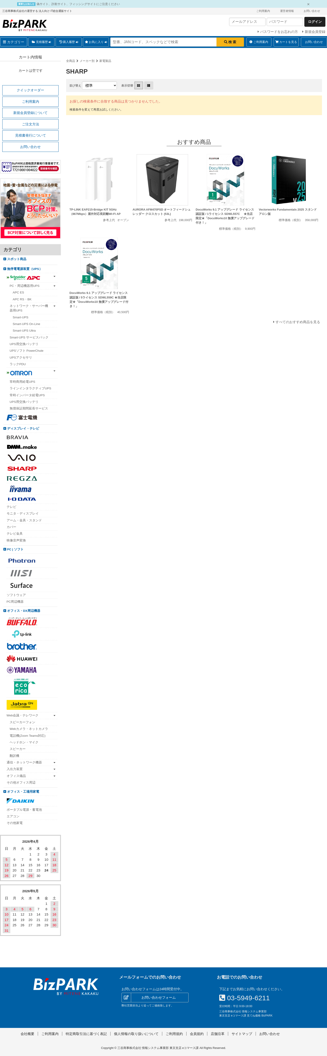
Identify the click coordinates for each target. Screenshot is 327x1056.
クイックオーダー (30, 90)
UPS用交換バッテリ (24, 344)
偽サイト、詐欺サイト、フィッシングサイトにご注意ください (78, 4)
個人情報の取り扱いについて (136, 1034)
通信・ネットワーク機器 (24, 762)
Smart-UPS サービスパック (29, 337)
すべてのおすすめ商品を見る (298, 322)
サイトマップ (242, 1034)
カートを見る (286, 42)
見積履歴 (41, 42)
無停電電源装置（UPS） (24, 269)
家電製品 (105, 61)
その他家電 (15, 823)
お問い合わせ (312, 11)
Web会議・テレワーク (23, 715)
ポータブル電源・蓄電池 (24, 809)
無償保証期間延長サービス (29, 408)
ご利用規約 (174, 1034)
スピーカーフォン (22, 722)
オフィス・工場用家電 (22, 791)
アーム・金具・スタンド (24, 520)
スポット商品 (16, 259)
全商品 (70, 61)
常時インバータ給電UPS (27, 395)
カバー (11, 527)
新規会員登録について (30, 113)
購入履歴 (68, 42)
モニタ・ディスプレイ (23, 513)
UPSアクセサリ (21, 357)
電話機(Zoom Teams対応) (28, 735)
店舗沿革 (217, 1034)
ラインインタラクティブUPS (30, 388)
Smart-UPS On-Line (26, 324)
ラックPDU (18, 364)
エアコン (13, 816)
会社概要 (27, 1034)
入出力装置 (15, 769)
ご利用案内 (263, 11)
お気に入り (96, 42)
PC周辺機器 (15, 601)
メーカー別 (87, 61)
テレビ (11, 507)
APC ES (18, 292)
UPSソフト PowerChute (26, 350)
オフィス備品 (16, 776)
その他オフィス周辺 (21, 782)
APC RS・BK (22, 299)
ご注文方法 (30, 124)
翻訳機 (14, 756)
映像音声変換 (16, 540)
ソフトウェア (16, 595)
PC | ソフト (15, 549)
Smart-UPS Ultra (24, 330)
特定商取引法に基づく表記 (86, 1034)
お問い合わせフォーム (158, 997)
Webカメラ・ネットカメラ (29, 729)
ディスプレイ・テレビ (22, 428)
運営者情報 (287, 11)
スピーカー (18, 749)
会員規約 (197, 1034)
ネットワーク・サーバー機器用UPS (29, 308)
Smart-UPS (20, 317)
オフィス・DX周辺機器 (23, 610)
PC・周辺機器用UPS (25, 286)
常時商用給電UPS (22, 381)
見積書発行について (30, 135)
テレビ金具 (15, 533)
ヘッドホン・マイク (24, 742)
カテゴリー (13, 42)
